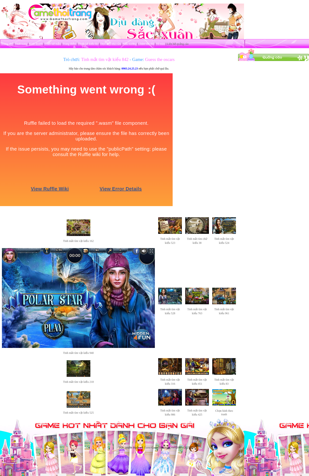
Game (147, 447)
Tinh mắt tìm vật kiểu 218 (78, 382)
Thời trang (21, 44)
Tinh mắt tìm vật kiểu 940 (78, 353)
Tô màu (160, 44)
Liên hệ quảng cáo (178, 44)
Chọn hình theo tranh (224, 412)
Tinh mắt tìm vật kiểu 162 (78, 241)
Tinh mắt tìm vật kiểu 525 (78, 412)
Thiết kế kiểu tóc (88, 44)
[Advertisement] (273, 90)
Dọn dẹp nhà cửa (111, 44)
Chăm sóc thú (146, 44)
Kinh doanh (35, 44)
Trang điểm (69, 44)
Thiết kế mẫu (53, 44)
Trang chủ (7, 44)
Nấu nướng (130, 44)
